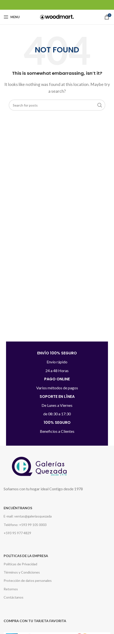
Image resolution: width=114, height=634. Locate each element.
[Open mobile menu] (11, 17)
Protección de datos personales (28, 580)
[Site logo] (57, 16)
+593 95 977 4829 (17, 533)
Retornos (11, 589)
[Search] (57, 105)
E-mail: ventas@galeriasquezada (28, 516)
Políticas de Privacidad (20, 564)
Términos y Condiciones (22, 572)
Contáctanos (13, 597)
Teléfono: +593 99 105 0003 (25, 525)
